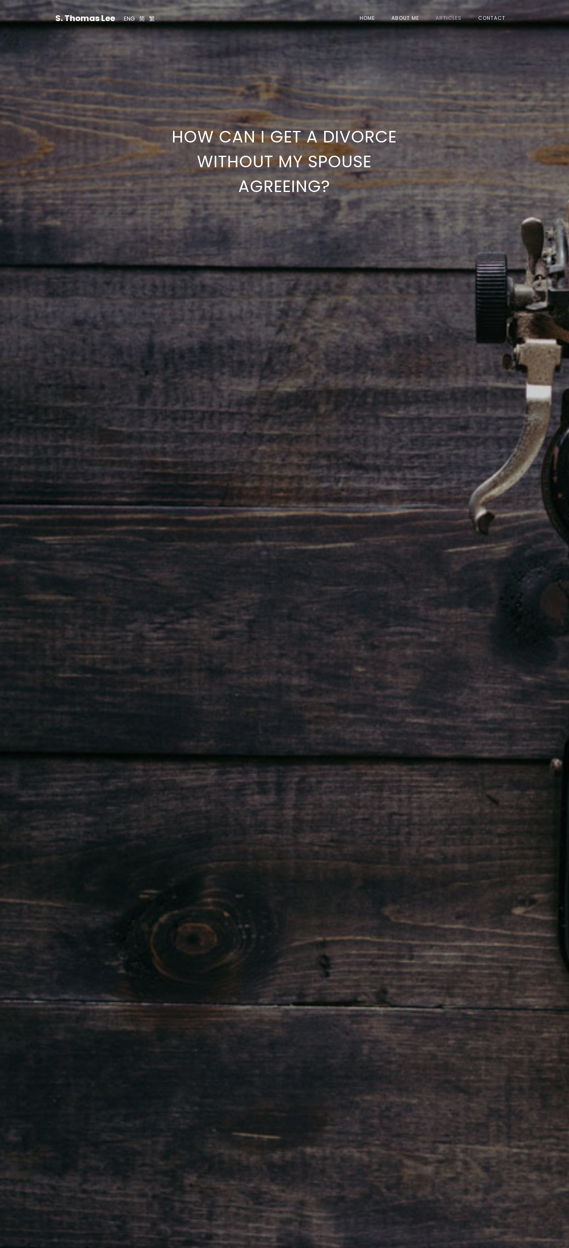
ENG (129, 18)
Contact (491, 17)
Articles (449, 17)
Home (367, 17)
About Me (405, 17)
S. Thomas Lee (85, 18)
